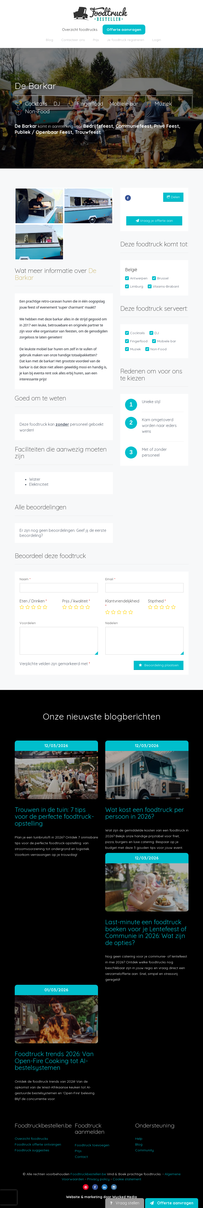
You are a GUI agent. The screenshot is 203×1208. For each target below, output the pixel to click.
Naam (25, 579)
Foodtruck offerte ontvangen (38, 1144)
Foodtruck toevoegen (92, 1145)
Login (156, 40)
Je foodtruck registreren (125, 40)
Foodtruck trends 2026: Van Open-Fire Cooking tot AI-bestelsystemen (54, 1061)
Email (110, 579)
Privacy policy (98, 1179)
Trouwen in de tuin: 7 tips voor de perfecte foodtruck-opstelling (54, 816)
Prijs (96, 40)
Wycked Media (124, 1197)
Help (138, 1138)
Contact (81, 1156)
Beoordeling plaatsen (159, 665)
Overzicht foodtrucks (80, 29)
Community (144, 1150)
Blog (49, 40)
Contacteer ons (73, 40)
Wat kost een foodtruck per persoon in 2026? (144, 813)
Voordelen (28, 623)
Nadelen (111, 623)
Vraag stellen (124, 1203)
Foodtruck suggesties (32, 1150)
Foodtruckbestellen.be (88, 1174)
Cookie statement (127, 1179)
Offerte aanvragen (124, 29)
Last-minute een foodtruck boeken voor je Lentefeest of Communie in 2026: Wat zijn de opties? (146, 932)
